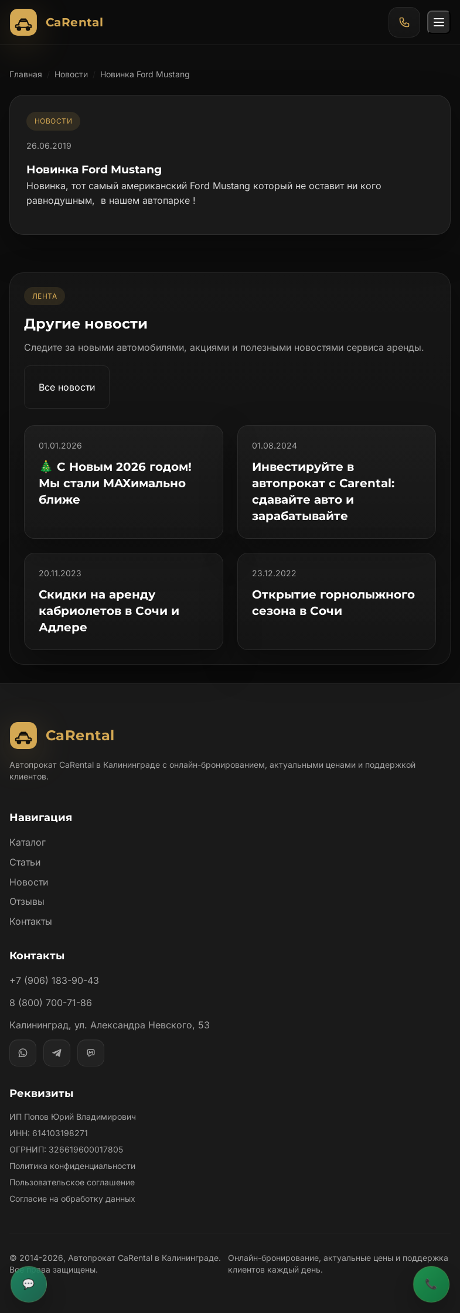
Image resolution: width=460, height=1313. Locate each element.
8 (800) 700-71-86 (50, 1002)
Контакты (31, 921)
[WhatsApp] (22, 1053)
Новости (71, 74)
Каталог (27, 842)
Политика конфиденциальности (72, 1166)
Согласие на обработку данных (72, 1198)
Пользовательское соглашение (72, 1182)
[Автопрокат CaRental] (59, 22)
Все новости (67, 387)
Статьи (25, 862)
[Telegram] (56, 1053)
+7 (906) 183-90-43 (53, 980)
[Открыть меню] (439, 22)
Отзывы (27, 901)
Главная (25, 74)
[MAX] (90, 1053)
